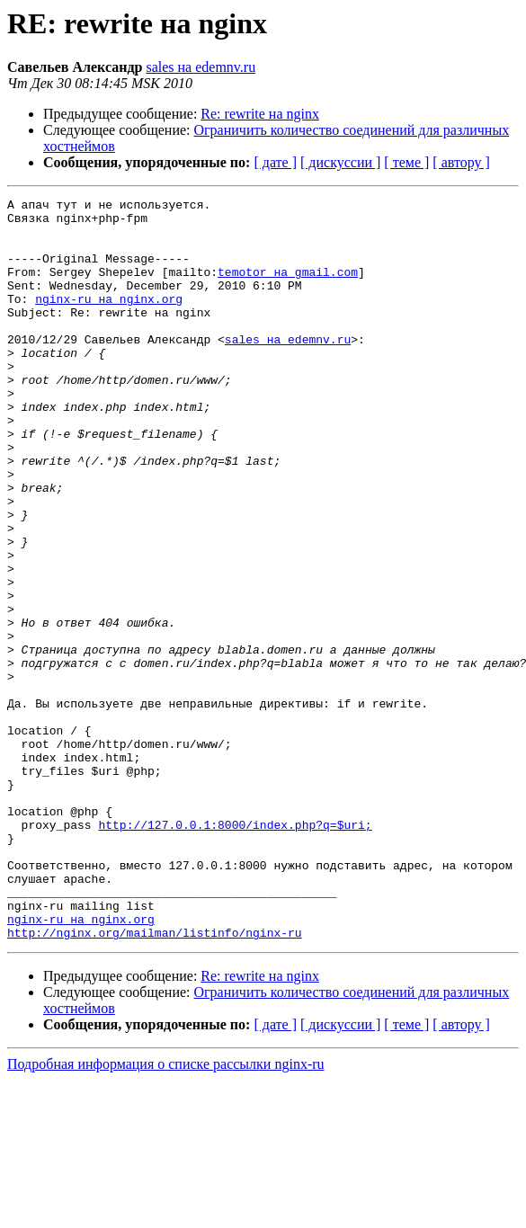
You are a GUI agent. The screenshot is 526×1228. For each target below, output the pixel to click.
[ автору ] (460, 162)
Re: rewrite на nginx (260, 113)
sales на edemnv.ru (200, 67)
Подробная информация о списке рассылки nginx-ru (166, 1212)
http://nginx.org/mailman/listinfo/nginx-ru (154, 1080)
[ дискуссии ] (340, 162)
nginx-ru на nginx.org (109, 320)
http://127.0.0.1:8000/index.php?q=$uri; (234, 951)
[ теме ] (406, 162)
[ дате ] (275, 162)
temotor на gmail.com (288, 288)
